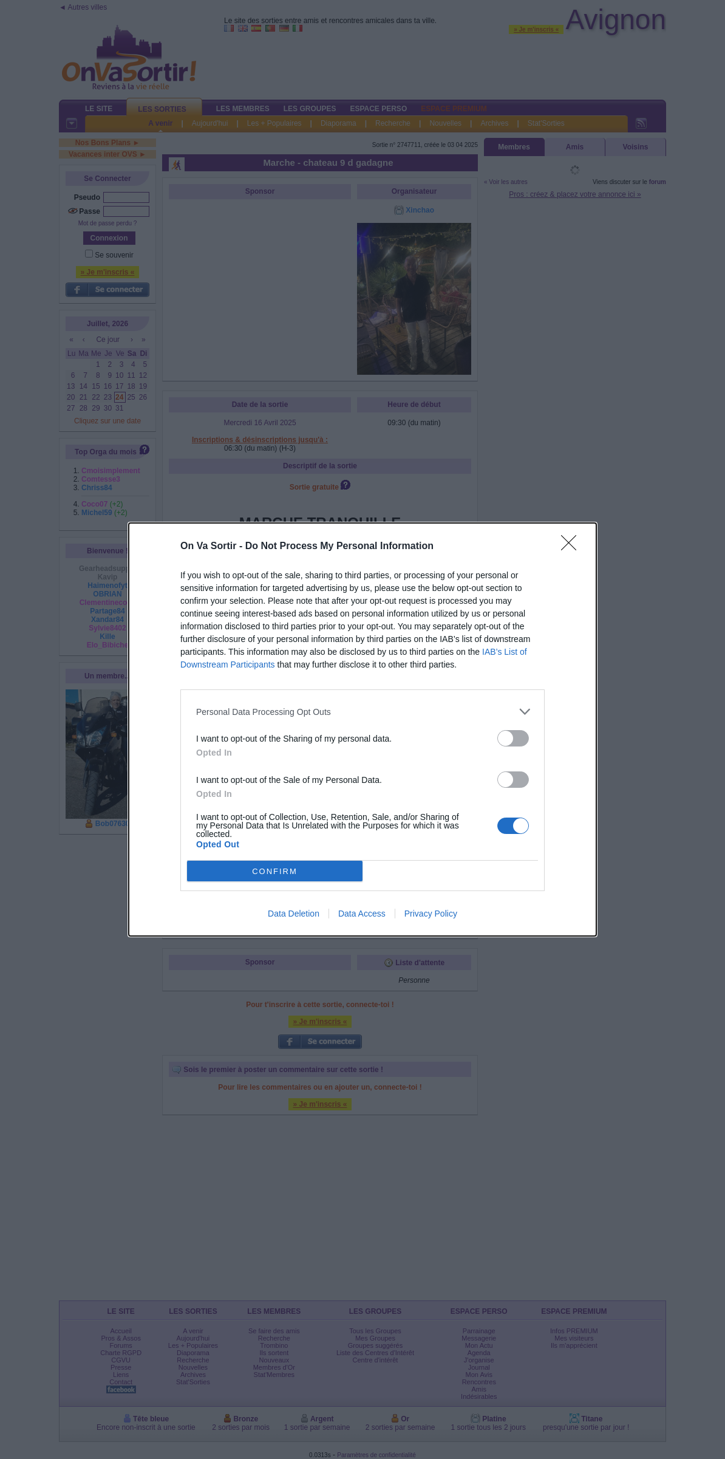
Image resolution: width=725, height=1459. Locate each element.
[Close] (572, 546)
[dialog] (362, 729)
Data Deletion (293, 913)
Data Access (362, 913)
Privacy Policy (430, 913)
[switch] (513, 738)
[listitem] (362, 711)
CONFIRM (275, 871)
